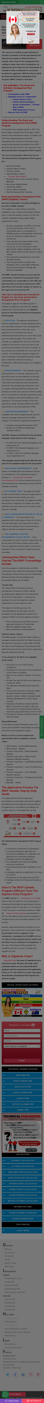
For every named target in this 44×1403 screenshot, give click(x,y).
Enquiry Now (13, 1401)
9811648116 (35, 1401)
